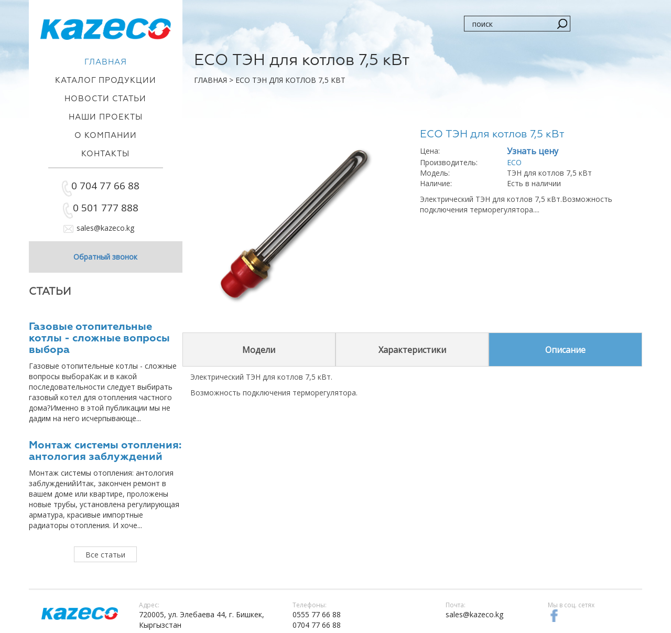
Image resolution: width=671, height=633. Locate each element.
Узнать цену (532, 151)
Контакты (105, 154)
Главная (210, 80)
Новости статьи (105, 99)
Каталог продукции (105, 80)
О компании (105, 136)
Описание (565, 350)
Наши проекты (106, 117)
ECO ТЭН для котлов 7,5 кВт (290, 80)
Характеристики (412, 350)
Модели (258, 350)
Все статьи (105, 555)
